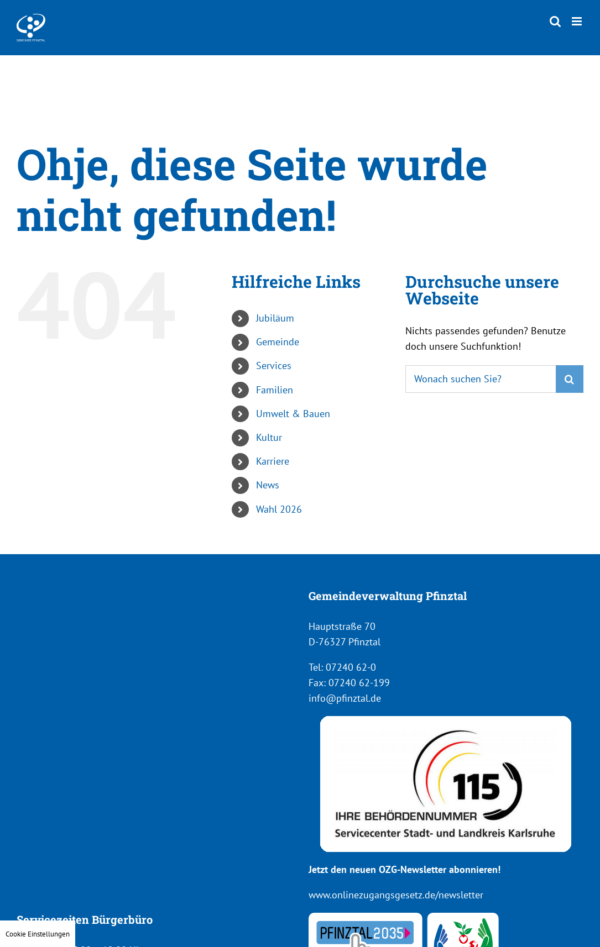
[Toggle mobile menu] (577, 21)
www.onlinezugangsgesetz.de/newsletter (396, 894)
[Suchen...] (480, 379)
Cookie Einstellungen (38, 933)
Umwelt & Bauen (293, 413)
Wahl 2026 (279, 509)
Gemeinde (277, 341)
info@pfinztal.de (345, 698)
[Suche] (569, 379)
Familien (274, 389)
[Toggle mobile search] (555, 21)
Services (273, 365)
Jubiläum (275, 318)
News (267, 484)
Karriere (272, 461)
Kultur (269, 437)
